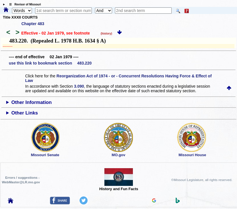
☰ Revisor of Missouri (23, 4)
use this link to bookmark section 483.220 (50, 63)
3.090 (79, 86)
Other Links (24, 113)
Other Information (31, 102)
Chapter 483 (32, 23)
